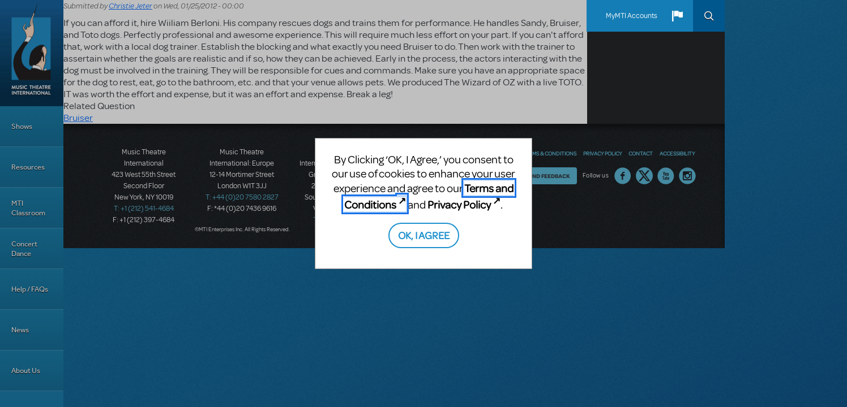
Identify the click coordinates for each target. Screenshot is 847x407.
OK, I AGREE (424, 234)
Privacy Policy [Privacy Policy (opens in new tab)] (459, 204)
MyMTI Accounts (631, 15)
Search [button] (709, 16)
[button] (677, 16)
